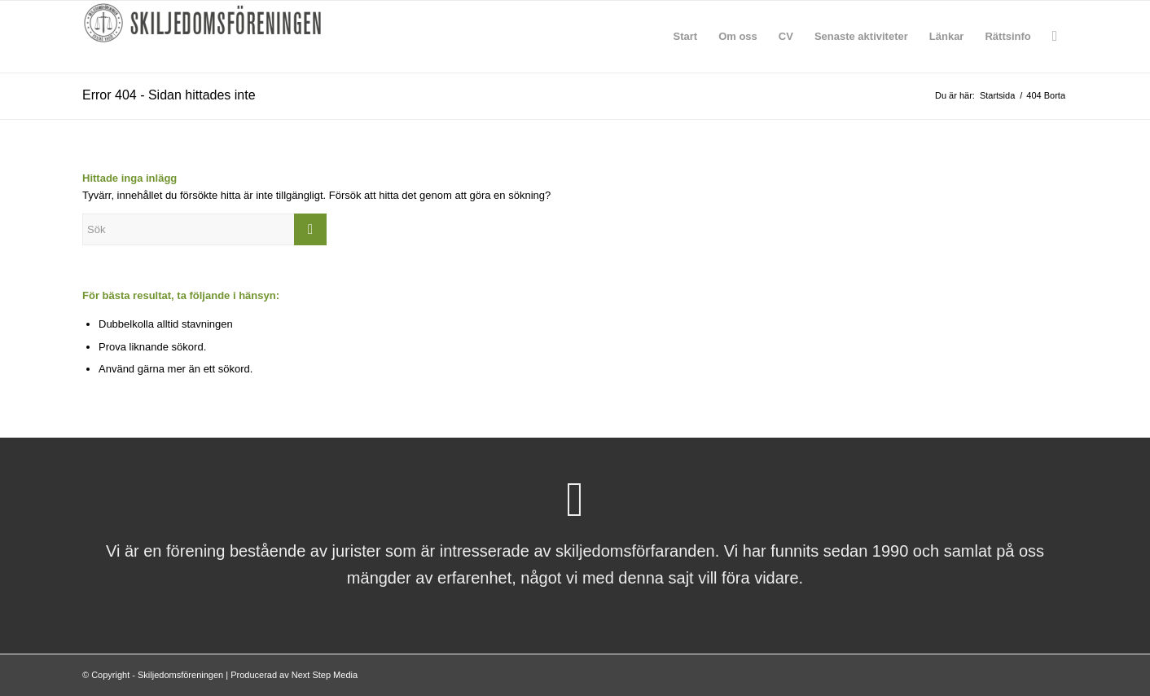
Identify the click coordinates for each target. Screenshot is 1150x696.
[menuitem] (686, 37)
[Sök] (1055, 37)
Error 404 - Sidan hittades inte (169, 95)
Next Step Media (325, 675)
